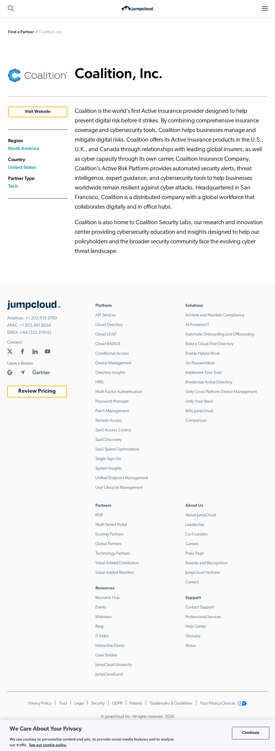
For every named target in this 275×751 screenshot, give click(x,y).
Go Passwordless (200, 363)
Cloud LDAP (105, 334)
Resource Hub (107, 598)
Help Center (195, 626)
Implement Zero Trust (203, 373)
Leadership (194, 525)
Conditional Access (112, 353)
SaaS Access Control (113, 430)
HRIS (99, 382)
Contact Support (199, 607)
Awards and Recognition (206, 563)
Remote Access (108, 420)
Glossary (192, 636)
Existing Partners (109, 534)
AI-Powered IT (197, 325)
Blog (99, 626)
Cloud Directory (109, 325)
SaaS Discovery (108, 440)
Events (100, 607)
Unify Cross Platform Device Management (221, 392)
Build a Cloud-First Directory (209, 344)
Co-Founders (196, 534)
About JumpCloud (200, 515)
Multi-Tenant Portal (111, 525)
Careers (191, 544)
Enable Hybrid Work (202, 353)
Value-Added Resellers (114, 573)
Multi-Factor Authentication (118, 392)
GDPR (117, 703)
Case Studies (106, 655)
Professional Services (203, 617)
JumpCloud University (113, 665)
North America (23, 148)
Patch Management (112, 411)
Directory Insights (110, 373)
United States (22, 167)
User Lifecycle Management (119, 488)
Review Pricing (37, 391)
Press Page (194, 553)
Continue (250, 733)
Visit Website (38, 112)
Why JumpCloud (199, 411)
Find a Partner (21, 31)
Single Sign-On (108, 459)
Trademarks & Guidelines (171, 703)
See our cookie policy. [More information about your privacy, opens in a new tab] (48, 745)
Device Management (113, 363)
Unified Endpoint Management (121, 478)
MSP (99, 515)
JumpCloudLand (109, 674)
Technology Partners (112, 553)
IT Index (102, 636)
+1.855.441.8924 (35, 325)
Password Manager (112, 401)
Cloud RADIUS (107, 344)
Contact (192, 582)
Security (98, 703)
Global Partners (108, 544)
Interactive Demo (110, 646)
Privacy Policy (39, 703)
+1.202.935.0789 (41, 318)
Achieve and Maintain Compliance (214, 315)
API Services (105, 315)
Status (190, 646)
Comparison (196, 420)
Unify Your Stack (199, 401)
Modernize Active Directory (208, 382)
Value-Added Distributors (117, 563)
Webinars (103, 617)
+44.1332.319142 (35, 332)
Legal (79, 703)
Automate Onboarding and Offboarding (219, 334)
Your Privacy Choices (223, 703)
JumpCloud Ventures (202, 573)
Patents (136, 703)
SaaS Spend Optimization (117, 449)
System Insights (108, 468)
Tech (13, 186)
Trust (63, 703)
